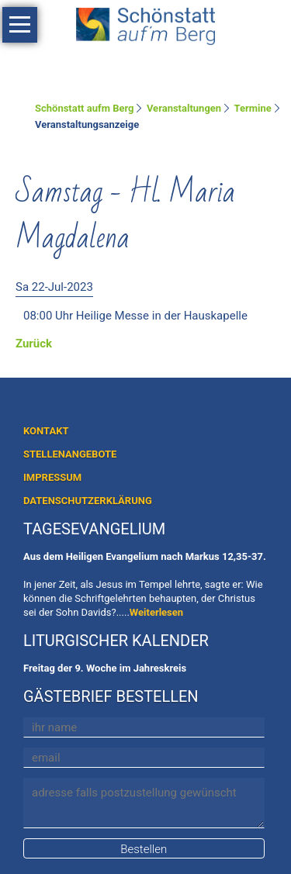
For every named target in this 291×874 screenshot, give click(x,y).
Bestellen (143, 849)
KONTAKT (45, 431)
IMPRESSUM (52, 477)
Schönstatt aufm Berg (84, 108)
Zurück (34, 344)
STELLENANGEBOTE (69, 454)
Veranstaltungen (184, 108)
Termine (253, 108)
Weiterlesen (156, 612)
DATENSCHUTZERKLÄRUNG (87, 500)
